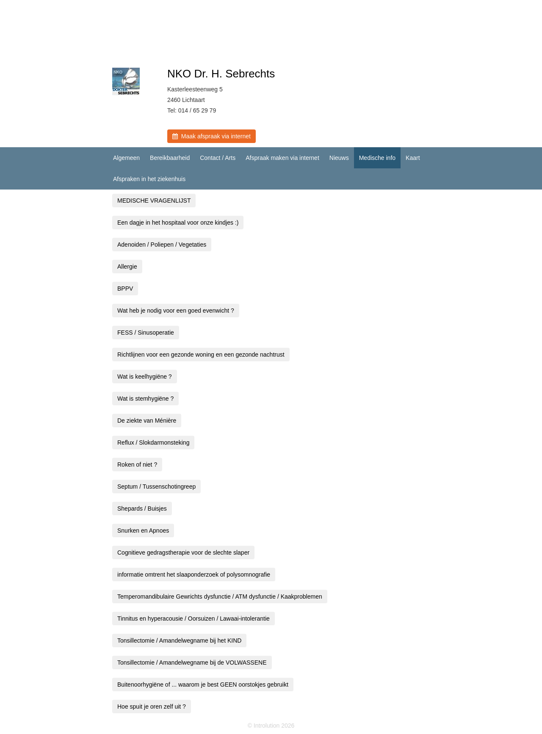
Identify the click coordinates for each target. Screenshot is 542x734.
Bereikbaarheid (170, 157)
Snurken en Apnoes (143, 530)
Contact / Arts (217, 157)
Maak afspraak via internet (211, 136)
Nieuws (339, 157)
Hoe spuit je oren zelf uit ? (151, 706)
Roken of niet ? (137, 464)
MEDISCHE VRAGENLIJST (154, 200)
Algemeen (126, 157)
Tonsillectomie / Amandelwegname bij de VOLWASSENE (192, 662)
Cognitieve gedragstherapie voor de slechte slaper (183, 552)
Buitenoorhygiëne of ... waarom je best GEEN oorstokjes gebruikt (202, 684)
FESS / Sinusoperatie (145, 332)
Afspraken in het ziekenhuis (149, 179)
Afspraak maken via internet (282, 157)
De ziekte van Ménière (146, 420)
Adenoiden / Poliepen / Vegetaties (161, 244)
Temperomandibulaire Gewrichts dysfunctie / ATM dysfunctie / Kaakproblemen (219, 596)
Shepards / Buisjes (142, 508)
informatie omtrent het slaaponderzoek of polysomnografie (193, 574)
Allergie (127, 266)
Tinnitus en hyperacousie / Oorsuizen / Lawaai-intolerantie (193, 618)
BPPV (125, 288)
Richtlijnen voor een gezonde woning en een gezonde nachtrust (201, 354)
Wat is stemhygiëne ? (145, 398)
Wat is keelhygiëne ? (144, 376)
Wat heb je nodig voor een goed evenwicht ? (175, 310)
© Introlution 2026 (271, 725)
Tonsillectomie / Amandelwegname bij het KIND (179, 640)
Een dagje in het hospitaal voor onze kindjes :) (177, 222)
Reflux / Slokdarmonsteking (153, 442)
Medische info (377, 157)
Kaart (413, 157)
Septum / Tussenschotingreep (156, 486)
